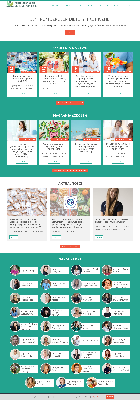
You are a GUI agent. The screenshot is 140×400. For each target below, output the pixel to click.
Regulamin (116, 5)
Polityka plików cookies (98, 397)
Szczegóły (22, 94)
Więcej (13, 237)
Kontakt (128, 5)
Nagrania (78, 5)
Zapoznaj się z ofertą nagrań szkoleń (70, 171)
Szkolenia (65, 5)
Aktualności (102, 5)
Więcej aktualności (70, 246)
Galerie (89, 5)
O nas (55, 5)
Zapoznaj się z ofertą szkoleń (70, 103)
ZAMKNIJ (110, 397)
